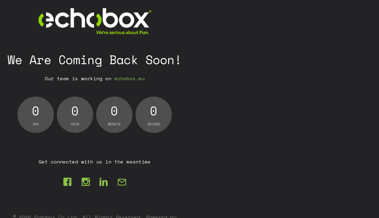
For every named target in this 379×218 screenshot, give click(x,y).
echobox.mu (129, 78)
